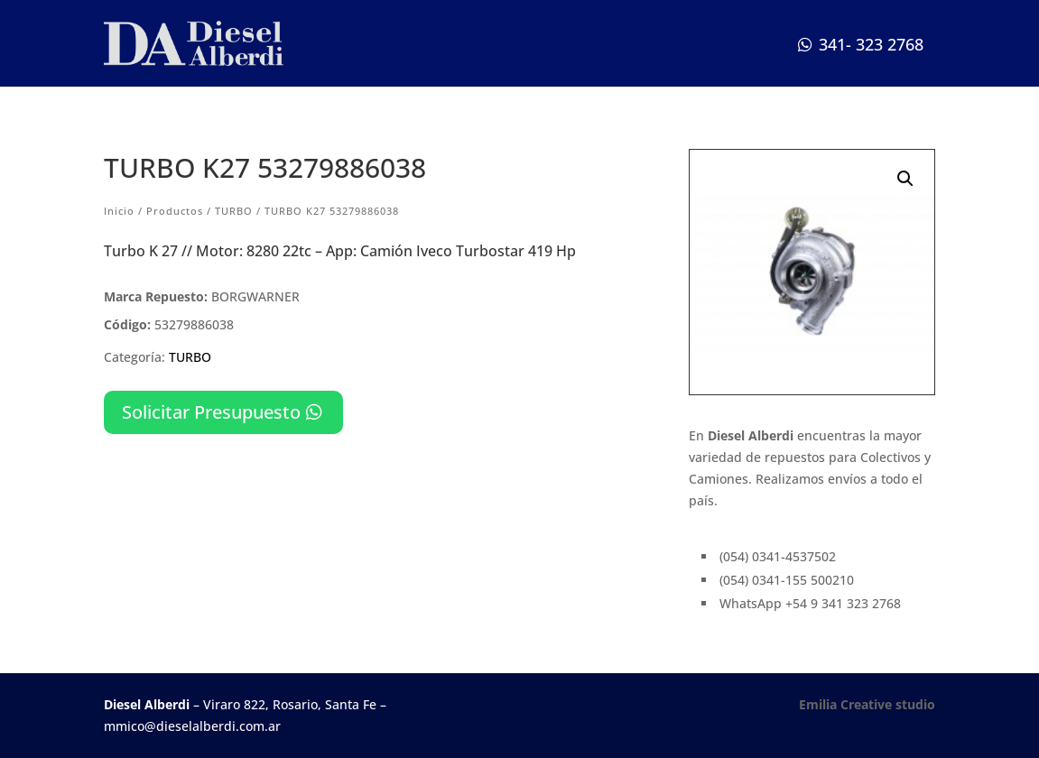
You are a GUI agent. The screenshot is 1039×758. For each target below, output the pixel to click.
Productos (174, 210)
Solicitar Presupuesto (211, 412)
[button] (905, 178)
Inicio (119, 210)
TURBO (234, 210)
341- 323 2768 (871, 44)
